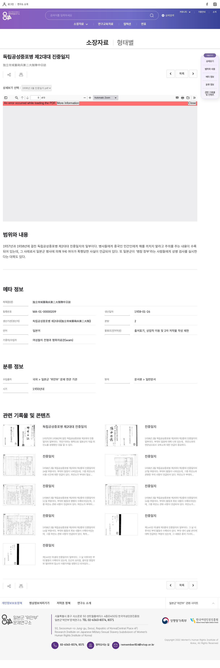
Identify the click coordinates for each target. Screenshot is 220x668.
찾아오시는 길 (106, 644)
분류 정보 (210, 84)
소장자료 (79, 24)
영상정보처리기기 (39, 603)
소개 (214, 12)
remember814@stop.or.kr (78, 652)
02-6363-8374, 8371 (73, 644)
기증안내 (201, 12)
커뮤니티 (183, 12)
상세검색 (169, 15)
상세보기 (210, 61)
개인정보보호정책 (12, 603)
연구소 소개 (22, 4)
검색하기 (152, 15)
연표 (143, 24)
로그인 (11, 4)
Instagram (215, 4)
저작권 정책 (63, 603)
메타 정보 (210, 76)
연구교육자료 (105, 24)
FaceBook (207, 4)
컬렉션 (127, 24)
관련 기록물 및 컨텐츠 (210, 93)
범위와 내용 (210, 69)
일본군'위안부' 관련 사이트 (183, 603)
